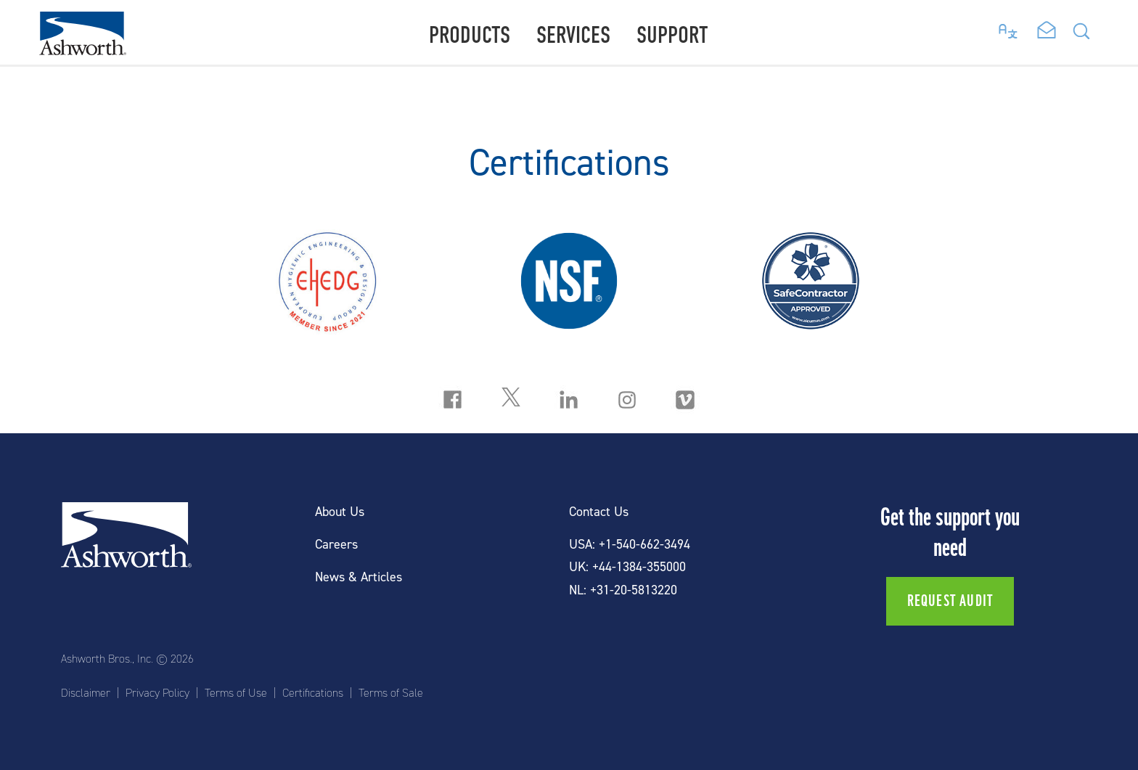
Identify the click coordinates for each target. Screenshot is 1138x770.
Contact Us (599, 512)
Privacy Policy (157, 693)
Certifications (312, 693)
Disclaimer (85, 693)
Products (469, 35)
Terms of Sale (391, 693)
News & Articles (358, 577)
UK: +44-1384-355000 (627, 567)
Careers (336, 544)
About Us (339, 512)
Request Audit (950, 601)
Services (573, 35)
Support (672, 35)
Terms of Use (236, 693)
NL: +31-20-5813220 (623, 590)
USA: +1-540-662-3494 (629, 544)
